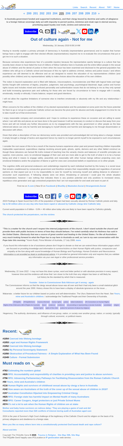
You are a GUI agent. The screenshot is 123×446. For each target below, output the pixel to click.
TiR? (109, 7)
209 (87, 13)
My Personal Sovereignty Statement (28, 349)
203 (48, 13)
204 (55, 13)
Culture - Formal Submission (24, 357)
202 (42, 13)
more (78, 240)
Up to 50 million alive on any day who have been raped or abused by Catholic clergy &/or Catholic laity (52, 204)
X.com (31, 186)
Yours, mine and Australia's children (26, 382)
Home (116, 7)
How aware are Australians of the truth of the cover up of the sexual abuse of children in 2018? (58, 389)
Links (75, 7)
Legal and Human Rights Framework (28, 342)
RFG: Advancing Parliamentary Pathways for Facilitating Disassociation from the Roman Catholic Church (63, 378)
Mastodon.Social (76, 186)
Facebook (50, 186)
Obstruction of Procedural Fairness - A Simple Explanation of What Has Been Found (53, 353)
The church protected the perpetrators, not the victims (29, 214)
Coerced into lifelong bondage (25, 338)
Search (83, 7)
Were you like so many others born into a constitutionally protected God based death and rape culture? (52, 424)
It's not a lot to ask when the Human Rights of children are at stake (43, 404)
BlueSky (61, 186)
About (102, 7)
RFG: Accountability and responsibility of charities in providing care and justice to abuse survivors (60, 374)
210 (94, 13)
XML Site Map (73, 435)
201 (35, 13)
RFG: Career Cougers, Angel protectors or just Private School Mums (44, 400)
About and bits (10, 430)
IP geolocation (52, 437)
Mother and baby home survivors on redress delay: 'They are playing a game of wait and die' (47, 408)
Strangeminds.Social (96, 186)
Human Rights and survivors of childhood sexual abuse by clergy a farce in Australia (53, 385)
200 (29, 13)
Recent (93, 7)
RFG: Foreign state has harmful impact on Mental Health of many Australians (48, 397)
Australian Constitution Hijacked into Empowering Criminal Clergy (43, 393)
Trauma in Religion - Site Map (52, 435)
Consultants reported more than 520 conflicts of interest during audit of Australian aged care (47, 411)
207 (74, 13)
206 (68, 13)
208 (81, 13)
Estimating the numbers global (24, 370)
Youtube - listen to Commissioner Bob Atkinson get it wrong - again (61, 282)
